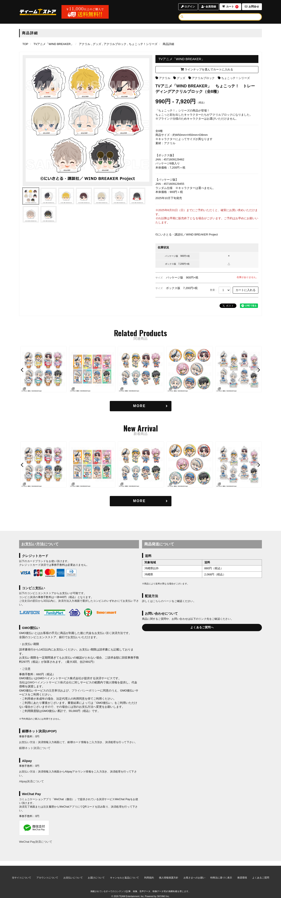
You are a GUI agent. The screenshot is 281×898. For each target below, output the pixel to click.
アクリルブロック (203, 78)
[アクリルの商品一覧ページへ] (84, 44)
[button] (22, 370)
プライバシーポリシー (86, 690)
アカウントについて (47, 873)
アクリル (164, 78)
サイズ (159, 277)
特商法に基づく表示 (221, 873)
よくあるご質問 (260, 873)
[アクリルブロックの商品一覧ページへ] (114, 44)
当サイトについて (21, 873)
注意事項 (54, 690)
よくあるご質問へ (202, 627)
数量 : (213, 290)
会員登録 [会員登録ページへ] (208, 6)
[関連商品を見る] (140, 406)
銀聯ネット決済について (34, 748)
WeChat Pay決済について (35, 842)
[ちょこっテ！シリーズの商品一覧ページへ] (142, 44)
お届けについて (96, 873)
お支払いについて (73, 873)
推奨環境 (242, 873)
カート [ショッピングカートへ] (230, 7)
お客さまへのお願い (194, 873)
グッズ (181, 78)
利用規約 (149, 873)
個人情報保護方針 (168, 873)
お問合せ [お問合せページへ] (252, 6)
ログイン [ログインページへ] (188, 6)
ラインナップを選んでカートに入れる (207, 69)
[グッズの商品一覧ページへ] (96, 44)
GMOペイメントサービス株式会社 (50, 682)
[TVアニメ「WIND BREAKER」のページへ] (54, 44)
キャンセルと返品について (124, 873)
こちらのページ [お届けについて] (162, 601)
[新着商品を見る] (140, 501)
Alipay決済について (31, 781)
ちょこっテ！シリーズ (235, 78)
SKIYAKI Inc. (163, 892)
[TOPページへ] (38, 12)
